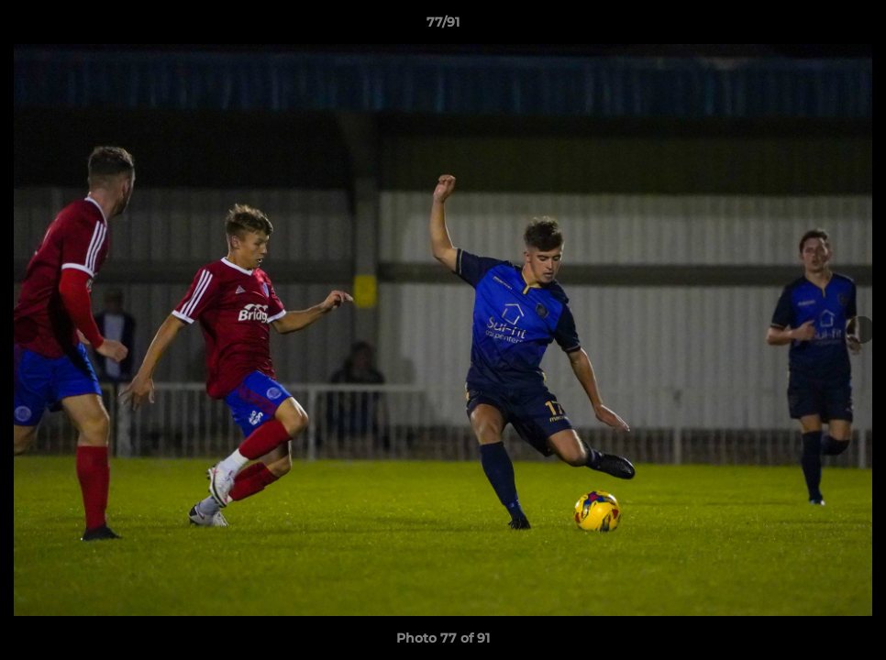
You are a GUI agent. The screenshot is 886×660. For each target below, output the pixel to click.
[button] (853, 26)
